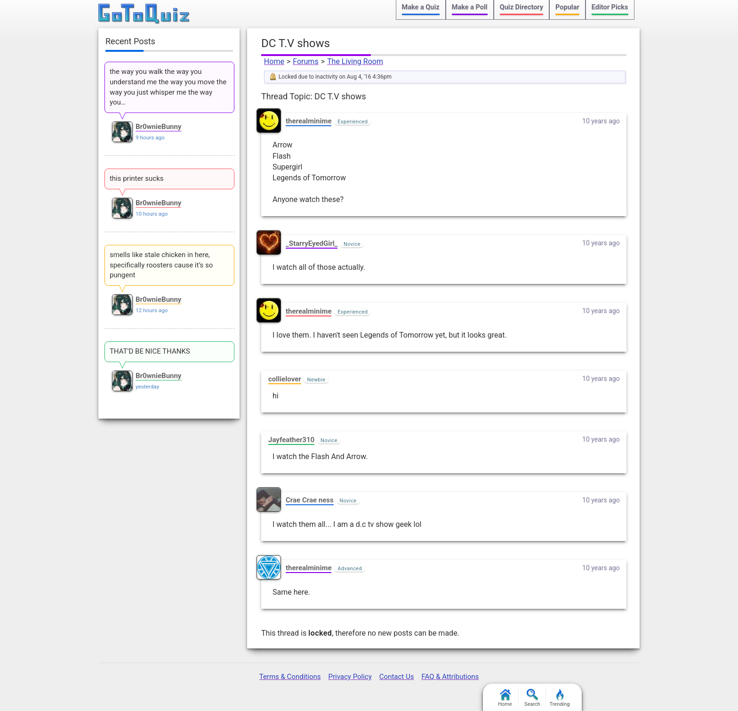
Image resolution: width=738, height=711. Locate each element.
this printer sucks (137, 178)
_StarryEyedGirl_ (311, 243)
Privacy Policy (349, 676)
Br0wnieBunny (159, 126)
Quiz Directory (521, 7)
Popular (567, 7)
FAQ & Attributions (450, 676)
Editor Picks (610, 7)
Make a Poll (470, 7)
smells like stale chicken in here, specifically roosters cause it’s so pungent (161, 265)
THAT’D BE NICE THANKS (150, 351)
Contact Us (396, 676)
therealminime (308, 121)
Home (274, 61)
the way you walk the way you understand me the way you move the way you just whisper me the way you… (168, 86)
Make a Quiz (421, 7)
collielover (284, 379)
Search (532, 698)
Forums (305, 61)
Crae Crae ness (310, 500)
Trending (560, 698)
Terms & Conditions (290, 676)
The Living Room (355, 61)
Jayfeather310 (291, 440)
